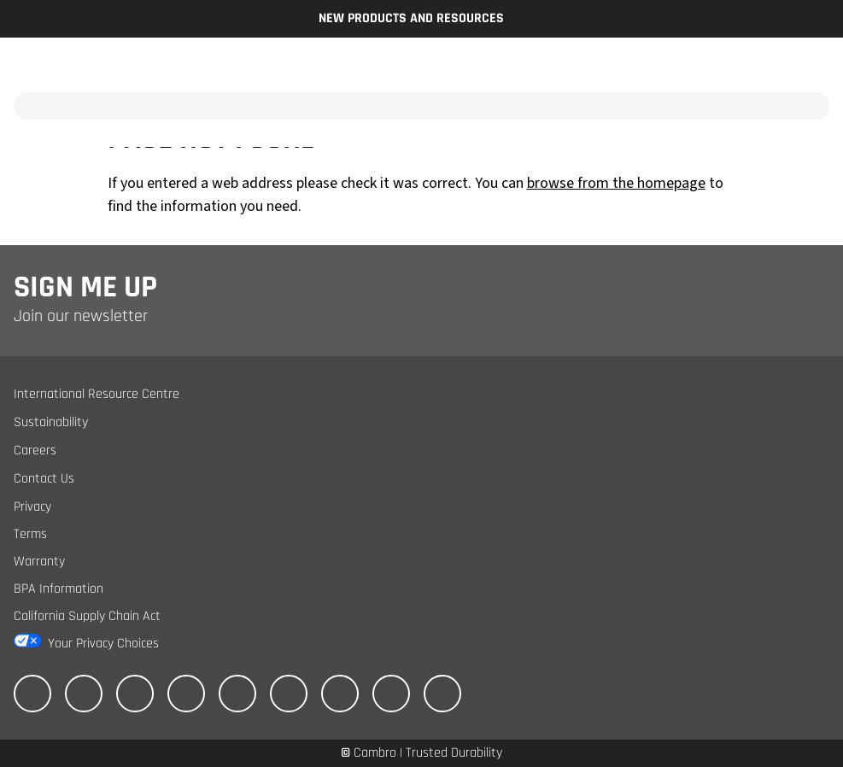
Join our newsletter (81, 316)
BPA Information (58, 589)
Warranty (39, 562)
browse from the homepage (616, 183)
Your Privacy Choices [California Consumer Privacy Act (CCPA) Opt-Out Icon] (103, 644)
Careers (35, 451)
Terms (30, 534)
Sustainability (51, 422)
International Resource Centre (96, 394)
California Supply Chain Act (87, 616)
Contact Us (44, 479)
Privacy (32, 507)
